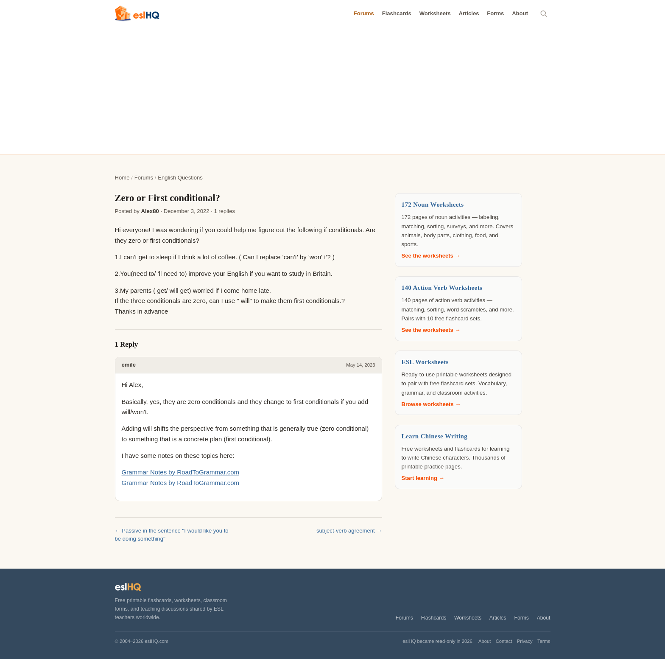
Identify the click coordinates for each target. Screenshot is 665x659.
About (520, 13)
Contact (504, 641)
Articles (468, 13)
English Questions (180, 177)
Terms (543, 641)
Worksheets (435, 13)
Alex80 (150, 211)
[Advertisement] (332, 90)
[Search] (544, 13)
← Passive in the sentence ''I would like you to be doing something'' (172, 534)
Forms (495, 13)
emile (129, 365)
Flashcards (396, 13)
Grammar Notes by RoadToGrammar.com (181, 472)
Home (122, 177)
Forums (364, 13)
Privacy (525, 641)
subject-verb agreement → (349, 530)
